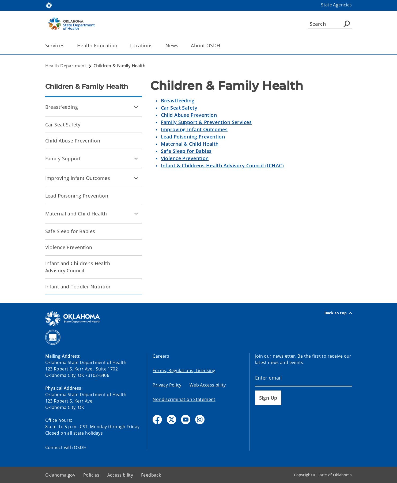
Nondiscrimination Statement (184, 399)
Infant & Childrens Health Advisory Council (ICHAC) (222, 165)
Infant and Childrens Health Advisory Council (77, 267)
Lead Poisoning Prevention (76, 195)
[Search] (330, 23)
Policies (91, 475)
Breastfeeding (61, 107)
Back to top (338, 313)
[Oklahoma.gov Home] (49, 4)
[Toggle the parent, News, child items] (180, 45)
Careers (161, 356)
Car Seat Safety (62, 124)
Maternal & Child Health (190, 144)
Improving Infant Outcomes (77, 178)
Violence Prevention (68, 247)
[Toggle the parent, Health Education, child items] (119, 45)
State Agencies (336, 5)
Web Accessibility (208, 385)
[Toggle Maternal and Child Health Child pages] (136, 213)
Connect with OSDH (66, 447)
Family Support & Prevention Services (206, 122)
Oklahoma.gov (60, 475)
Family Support (63, 158)
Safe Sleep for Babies (70, 231)
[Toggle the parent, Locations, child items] (154, 45)
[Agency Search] (346, 23)
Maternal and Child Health (76, 213)
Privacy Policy (167, 385)
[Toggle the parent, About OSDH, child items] (222, 45)
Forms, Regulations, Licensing (184, 370)
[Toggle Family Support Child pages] (136, 158)
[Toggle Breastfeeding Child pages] (136, 107)
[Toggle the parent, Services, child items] (66, 45)
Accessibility (120, 475)
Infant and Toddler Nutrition (78, 286)
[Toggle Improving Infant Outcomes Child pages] (136, 178)
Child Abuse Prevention (72, 140)
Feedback (151, 475)
